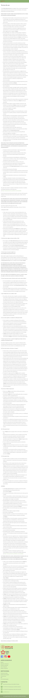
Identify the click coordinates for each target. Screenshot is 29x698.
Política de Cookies (4, 673)
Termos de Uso (3, 676)
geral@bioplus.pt (6, 691)
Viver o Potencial (4, 666)
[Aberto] (27, 1)
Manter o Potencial (4, 668)
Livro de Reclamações (4, 679)
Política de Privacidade (5, 674)
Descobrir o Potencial (4, 663)
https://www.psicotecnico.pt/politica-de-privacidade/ (11, 190)
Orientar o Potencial (4, 665)
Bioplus (2, 662)
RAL (1, 677)
